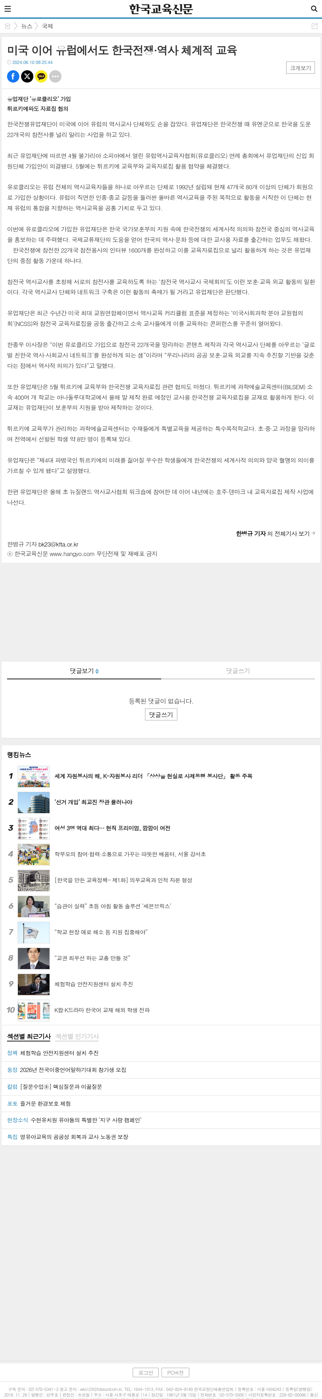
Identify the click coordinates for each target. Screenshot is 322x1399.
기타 (55, 76)
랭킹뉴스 (19, 754)
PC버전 (175, 1357)
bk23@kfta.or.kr (58, 544)
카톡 (41, 76)
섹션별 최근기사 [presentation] (28, 1036)
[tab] (29, 1036)
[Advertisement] (161, 612)
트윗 (27, 76)
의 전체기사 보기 (273, 533)
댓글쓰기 (238, 670)
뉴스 (26, 26)
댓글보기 (84, 670)
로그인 (145, 1357)
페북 (13, 76)
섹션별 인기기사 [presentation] (76, 1036)
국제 (47, 26)
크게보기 (300, 68)
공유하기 (315, 26)
